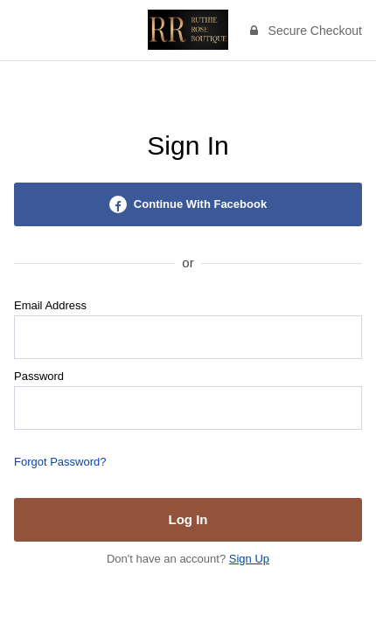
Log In (188, 519)
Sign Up (249, 558)
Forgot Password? (60, 461)
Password (39, 376)
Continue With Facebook (188, 204)
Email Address (50, 305)
